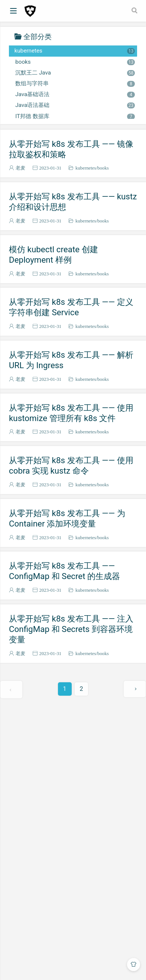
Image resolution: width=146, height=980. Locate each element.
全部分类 (37, 36)
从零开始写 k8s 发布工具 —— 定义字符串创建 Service (71, 307)
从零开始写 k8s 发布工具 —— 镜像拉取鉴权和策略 (71, 149)
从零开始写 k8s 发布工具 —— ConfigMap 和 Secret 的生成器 (64, 571)
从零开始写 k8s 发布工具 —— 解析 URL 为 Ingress (71, 360)
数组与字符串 (74, 83)
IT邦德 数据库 (74, 116)
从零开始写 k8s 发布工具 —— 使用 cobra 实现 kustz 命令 (71, 465)
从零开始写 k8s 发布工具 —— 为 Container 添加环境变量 (67, 518)
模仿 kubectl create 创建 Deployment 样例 (53, 254)
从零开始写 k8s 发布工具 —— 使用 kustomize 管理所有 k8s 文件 (71, 413)
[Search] (135, 10)
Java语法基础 (74, 105)
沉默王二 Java (74, 72)
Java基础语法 (74, 94)
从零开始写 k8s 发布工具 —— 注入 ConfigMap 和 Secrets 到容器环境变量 (71, 629)
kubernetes (74, 50)
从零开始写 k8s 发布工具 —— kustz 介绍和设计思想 (73, 202)
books (74, 62)
